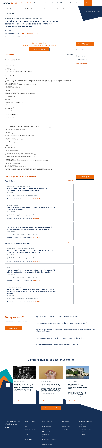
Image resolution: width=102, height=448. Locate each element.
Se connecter (97, 2)
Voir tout (70, 180)
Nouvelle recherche (18, 8)
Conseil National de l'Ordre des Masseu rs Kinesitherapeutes (23, 18)
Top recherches (27, 442)
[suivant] (94, 385)
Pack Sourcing (45, 424)
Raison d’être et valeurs (29, 421)
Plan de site (82, 434)
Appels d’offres (8, 8)
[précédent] (8, 385)
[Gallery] (51, 385)
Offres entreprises (38, 2)
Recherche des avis (65, 426)
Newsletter (26, 436)
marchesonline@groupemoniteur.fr (12, 421)
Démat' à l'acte (45, 434)
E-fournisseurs (45, 429)
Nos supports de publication (48, 442)
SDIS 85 (9, 267)
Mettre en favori (81, 49)
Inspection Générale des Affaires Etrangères (18, 186)
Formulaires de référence (85, 429)
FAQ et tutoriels (82, 424)
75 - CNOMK (10, 30)
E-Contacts (45, 436)
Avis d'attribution (27, 439)
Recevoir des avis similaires (85, 44)
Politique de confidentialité (29, 429)
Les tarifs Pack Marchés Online (49, 439)
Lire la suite (18, 401)
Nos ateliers (82, 431)
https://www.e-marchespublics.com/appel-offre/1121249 (35, 160)
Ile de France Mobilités (12, 205)
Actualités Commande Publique (86, 421)
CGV (25, 426)
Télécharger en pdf (82, 56)
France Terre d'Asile (12, 225)
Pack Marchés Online (47, 421)
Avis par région (64, 429)
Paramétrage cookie (28, 431)
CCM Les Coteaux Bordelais (14, 287)
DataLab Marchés (46, 426)
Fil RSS (25, 434)
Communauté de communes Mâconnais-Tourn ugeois (20, 248)
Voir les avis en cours (39, 49)
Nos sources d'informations (66, 424)
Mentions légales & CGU (29, 424)
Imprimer (80, 53)
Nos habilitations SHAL (47, 444)
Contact (76, 2)
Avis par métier (64, 431)
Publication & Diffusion (47, 431)
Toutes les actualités (51, 408)
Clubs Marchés (82, 426)
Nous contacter (13, 328)
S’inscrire (87, 2)
